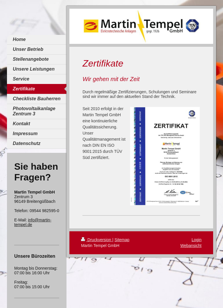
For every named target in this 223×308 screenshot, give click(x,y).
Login (197, 239)
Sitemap (121, 239)
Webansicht (191, 245)
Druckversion (96, 239)
